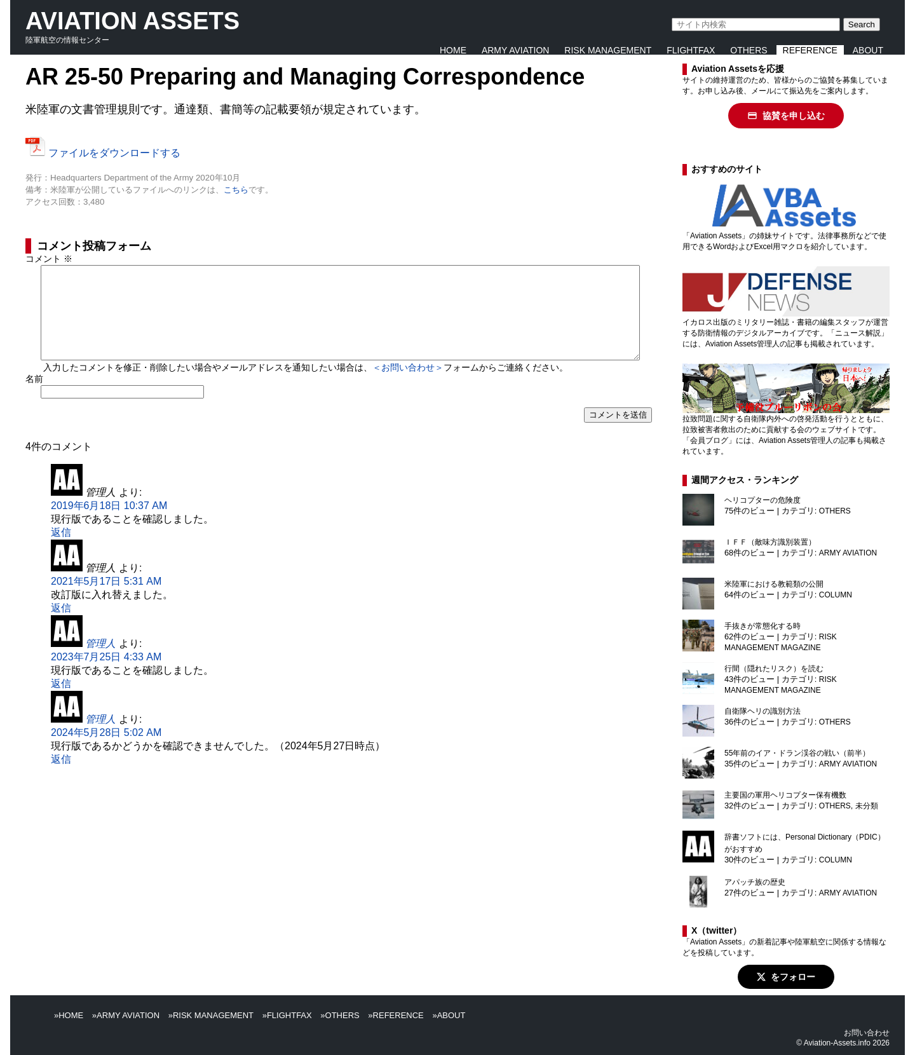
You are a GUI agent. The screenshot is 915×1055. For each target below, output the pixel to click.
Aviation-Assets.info (837, 1042)
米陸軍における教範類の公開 (774, 584)
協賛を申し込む (786, 116)
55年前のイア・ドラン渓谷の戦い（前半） (797, 753)
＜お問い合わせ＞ (408, 388)
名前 (34, 399)
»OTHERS (339, 1015)
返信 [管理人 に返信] (61, 552)
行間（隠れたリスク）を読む (774, 668)
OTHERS (748, 50)
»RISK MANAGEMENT (211, 1015)
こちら (236, 189)
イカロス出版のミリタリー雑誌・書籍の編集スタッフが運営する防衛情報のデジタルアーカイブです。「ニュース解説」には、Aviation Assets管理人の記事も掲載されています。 (785, 333)
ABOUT (868, 50)
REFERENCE (810, 50)
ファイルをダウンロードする (102, 152)
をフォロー (786, 977)
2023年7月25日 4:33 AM (106, 677)
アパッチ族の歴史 (754, 882)
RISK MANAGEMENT (607, 50)
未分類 (866, 805)
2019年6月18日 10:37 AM (109, 526)
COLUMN (835, 594)
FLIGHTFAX (691, 50)
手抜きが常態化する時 (762, 626)
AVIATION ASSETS (132, 21)
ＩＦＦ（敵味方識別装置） (770, 542)
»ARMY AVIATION (125, 1015)
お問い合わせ (867, 1032)
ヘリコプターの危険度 (762, 500)
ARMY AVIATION (516, 50)
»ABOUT (448, 1015)
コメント (48, 259)
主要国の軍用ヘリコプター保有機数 (785, 795)
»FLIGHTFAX (287, 1015)
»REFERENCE (395, 1015)
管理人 (100, 663)
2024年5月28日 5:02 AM (106, 752)
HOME (453, 50)
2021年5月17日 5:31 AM (106, 601)
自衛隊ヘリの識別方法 (762, 711)
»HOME (68, 1015)
